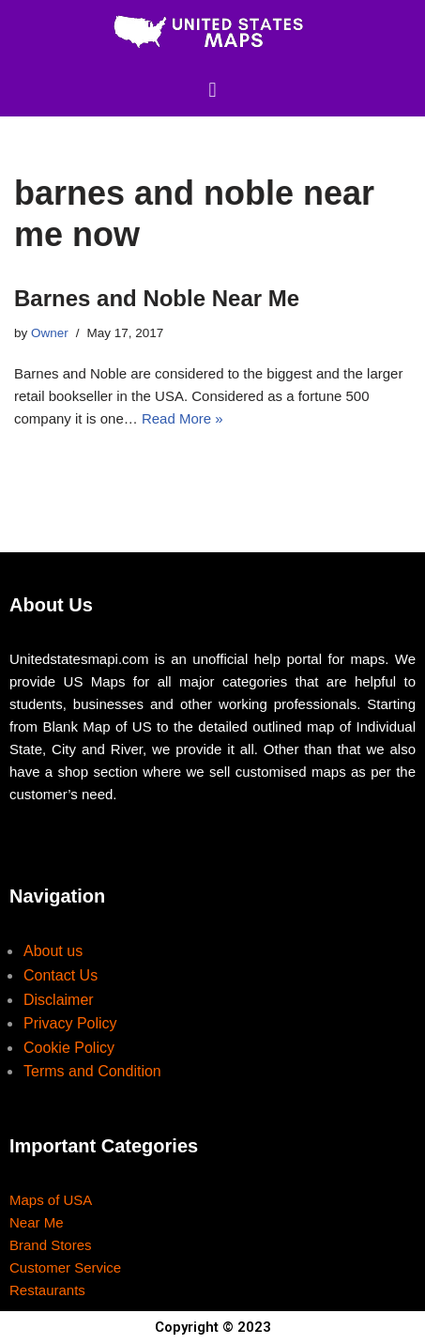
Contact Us (60, 975)
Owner (49, 333)
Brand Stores (50, 1245)
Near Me (36, 1222)
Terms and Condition (92, 1071)
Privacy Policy (70, 1023)
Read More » (182, 418)
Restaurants (47, 1290)
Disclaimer (58, 1000)
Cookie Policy (68, 1048)
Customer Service (65, 1267)
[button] (212, 89)
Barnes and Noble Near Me (156, 298)
